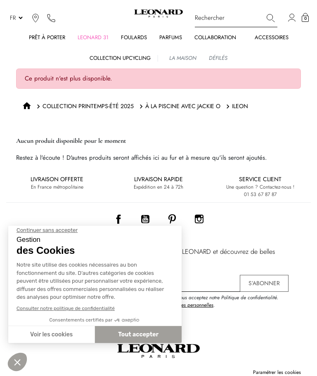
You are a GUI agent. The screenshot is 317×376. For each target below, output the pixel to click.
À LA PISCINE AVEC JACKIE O (182, 106)
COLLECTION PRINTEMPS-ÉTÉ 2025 (88, 106)
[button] (305, 18)
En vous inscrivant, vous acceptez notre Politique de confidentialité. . (207, 301)
